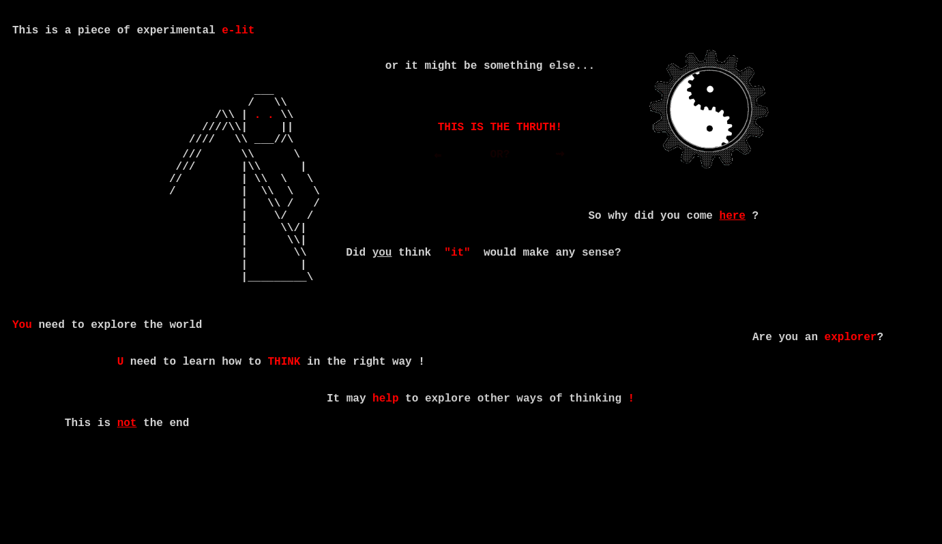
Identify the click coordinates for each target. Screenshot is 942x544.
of (555, 468)
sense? (601, 292)
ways (529, 468)
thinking (595, 468)
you (788, 393)
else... (572, 67)
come (699, 247)
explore (448, 468)
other (493, 468)
